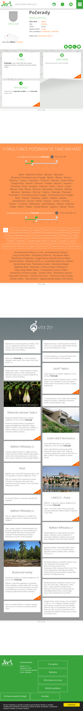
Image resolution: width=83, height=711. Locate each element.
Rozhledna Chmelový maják (23, 272)
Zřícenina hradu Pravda (61, 275)
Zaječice (54, 206)
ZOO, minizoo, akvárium (20, 230)
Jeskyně (63, 241)
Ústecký (44, 24)
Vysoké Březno (41, 206)
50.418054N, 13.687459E (50, 31)
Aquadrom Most (61, 255)
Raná (17, 197)
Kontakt (45, 696)
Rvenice (25, 197)
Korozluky (15, 186)
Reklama (53, 672)
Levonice (43, 186)
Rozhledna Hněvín (41, 264)
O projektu (53, 664)
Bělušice (48, 174)
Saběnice (35, 197)
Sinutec (30, 200)
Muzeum (44, 246)
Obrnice (36, 192)
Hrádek (48, 183)
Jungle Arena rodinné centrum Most (53, 258)
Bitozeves (58, 174)
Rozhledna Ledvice (63, 272)
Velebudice (34, 203)
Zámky (10, 241)
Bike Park (21, 246)
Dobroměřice (67, 180)
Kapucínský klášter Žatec (26, 269)
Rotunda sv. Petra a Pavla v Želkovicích (48, 267)
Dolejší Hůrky (17, 183)
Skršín (39, 200)
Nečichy (68, 189)
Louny (43, 29)
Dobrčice (55, 180)
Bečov (21, 174)
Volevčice (69, 203)
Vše (5, 230)
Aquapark (36, 230)
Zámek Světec (16, 278)
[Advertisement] (41, 127)
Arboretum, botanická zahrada (45, 235)
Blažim (50, 177)
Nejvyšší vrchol (8, 246)
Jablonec (58, 183)
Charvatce (33, 180)
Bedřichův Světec (34, 174)
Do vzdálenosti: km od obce (33, 157)
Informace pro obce (53, 680)
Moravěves (48, 189)
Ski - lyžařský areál (61, 230)
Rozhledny (65, 235)
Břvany (67, 177)
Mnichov (37, 189)
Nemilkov (26, 192)
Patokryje (55, 192)
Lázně (72, 241)
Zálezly (63, 206)
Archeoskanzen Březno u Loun (29, 252)
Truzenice (22, 203)
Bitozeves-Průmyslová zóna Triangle (28, 177)
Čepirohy (13, 180)
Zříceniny (20, 241)
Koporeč (68, 183)
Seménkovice (18, 200)
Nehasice (15, 192)
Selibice (63, 197)
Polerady (66, 192)
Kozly (24, 186)
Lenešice (33, 186)
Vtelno (21, 206)
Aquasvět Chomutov (19, 275)
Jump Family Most (21, 255)
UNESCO (47, 230)
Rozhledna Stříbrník (41, 255)
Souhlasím (72, 705)
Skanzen (75, 230)
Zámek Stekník (16, 261)
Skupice (47, 200)
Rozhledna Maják (60, 264)
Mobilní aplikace (53, 688)
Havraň (29, 183)
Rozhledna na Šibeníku (23, 258)
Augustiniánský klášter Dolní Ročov (56, 278)
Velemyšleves (48, 203)
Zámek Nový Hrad (22, 264)
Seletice (53, 197)
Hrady (75, 235)
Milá (21, 189)
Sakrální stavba (74, 246)
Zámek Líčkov (45, 272)
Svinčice (65, 200)
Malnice (13, 189)
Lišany (52, 186)
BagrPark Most (21, 267)
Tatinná (12, 203)
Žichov (71, 206)
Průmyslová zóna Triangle (34, 195)
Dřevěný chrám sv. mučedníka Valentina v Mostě (49, 261)
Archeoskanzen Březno (56, 252)
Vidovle (60, 203)
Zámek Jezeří (31, 278)
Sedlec (45, 197)
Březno (59, 177)
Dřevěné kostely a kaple (37, 241)
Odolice (45, 192)
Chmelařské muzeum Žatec (53, 269)
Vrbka (13, 206)
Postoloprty (14, 195)
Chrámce (44, 180)
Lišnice (60, 186)
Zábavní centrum (58, 246)
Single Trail (33, 246)
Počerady (39, 12)
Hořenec (39, 183)
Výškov (43, 21)
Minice (28, 189)
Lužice (68, 186)
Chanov (23, 180)
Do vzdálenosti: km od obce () (30, 213)
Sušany (56, 200)
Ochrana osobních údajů (15, 696)
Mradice (59, 189)
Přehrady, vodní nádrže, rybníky (18, 235)
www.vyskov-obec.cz (45, 36)
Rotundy (53, 241)
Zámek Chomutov (39, 275)
